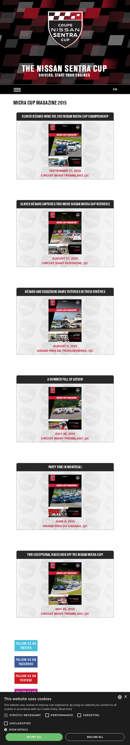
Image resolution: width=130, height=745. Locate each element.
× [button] (125, 696)
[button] (65, 729)
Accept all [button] (34, 737)
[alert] (65, 718)
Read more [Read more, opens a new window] (65, 709)
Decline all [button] (95, 737)
